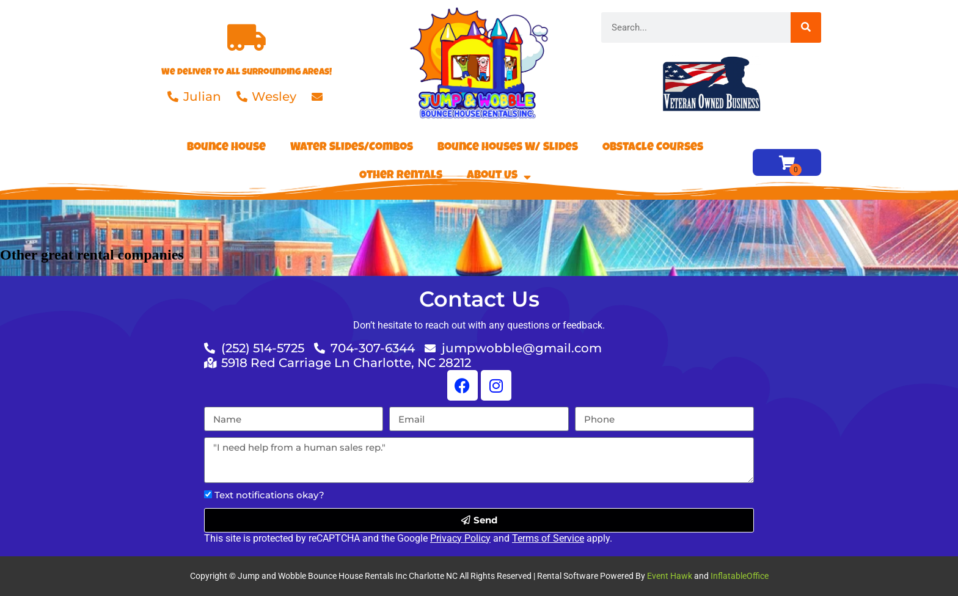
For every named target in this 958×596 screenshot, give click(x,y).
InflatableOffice (740, 576)
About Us (499, 177)
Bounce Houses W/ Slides (507, 148)
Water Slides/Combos (351, 148)
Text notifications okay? (269, 495)
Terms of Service (548, 538)
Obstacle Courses (652, 148)
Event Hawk (669, 576)
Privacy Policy (460, 538)
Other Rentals (400, 176)
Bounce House (226, 148)
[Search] (806, 27)
